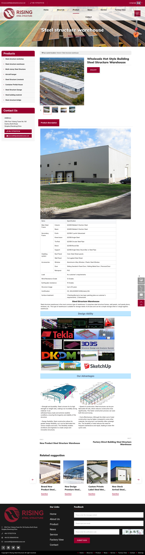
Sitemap (140, 553)
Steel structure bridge (13, 100)
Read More (44, 494)
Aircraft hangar (10, 74)
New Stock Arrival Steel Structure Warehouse (118, 488)
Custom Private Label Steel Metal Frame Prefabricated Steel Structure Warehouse (97, 488)
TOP (141, 303)
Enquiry (93, 70)
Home (46, 10)
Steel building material (13, 95)
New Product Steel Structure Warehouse (60, 443)
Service (104, 10)
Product (76, 10)
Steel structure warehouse (14, 64)
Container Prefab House (14, 85)
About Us (60, 10)
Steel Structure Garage (13, 90)
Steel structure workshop (14, 59)
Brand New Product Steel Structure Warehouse (48, 488)
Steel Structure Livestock (14, 79)
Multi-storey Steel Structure (15, 69)
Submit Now (82, 540)
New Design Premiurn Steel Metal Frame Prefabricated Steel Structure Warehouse (72, 488)
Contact (88, 17)
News (90, 10)
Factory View (120, 10)
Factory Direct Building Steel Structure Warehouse (112, 443)
